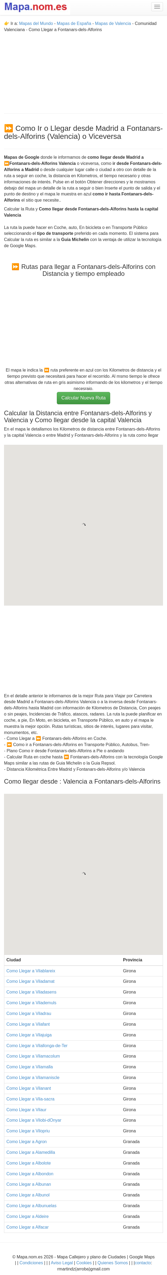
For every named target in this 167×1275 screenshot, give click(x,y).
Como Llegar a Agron (26, 1141)
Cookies (84, 1263)
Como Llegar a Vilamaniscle (32, 1077)
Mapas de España (74, 23)
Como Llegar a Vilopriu (28, 1131)
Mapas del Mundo (36, 23)
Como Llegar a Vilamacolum (33, 1056)
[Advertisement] (83, 70)
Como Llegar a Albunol (28, 1195)
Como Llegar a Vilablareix (30, 971)
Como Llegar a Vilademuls (31, 1002)
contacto (143, 1263)
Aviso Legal (62, 1263)
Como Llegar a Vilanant (28, 1088)
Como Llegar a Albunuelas (31, 1205)
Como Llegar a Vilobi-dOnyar (33, 1120)
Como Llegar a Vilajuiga (29, 1035)
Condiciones (31, 1263)
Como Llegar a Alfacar (27, 1227)
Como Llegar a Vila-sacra (30, 1099)
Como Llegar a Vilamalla (29, 1067)
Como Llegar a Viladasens (31, 992)
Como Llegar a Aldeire (27, 1216)
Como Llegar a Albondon (29, 1174)
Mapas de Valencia (113, 23)
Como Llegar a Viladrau (28, 1013)
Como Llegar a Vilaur (26, 1109)
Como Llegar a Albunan (28, 1184)
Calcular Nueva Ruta (83, 398)
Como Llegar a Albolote (28, 1163)
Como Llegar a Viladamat (30, 981)
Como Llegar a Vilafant (28, 1024)
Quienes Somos (112, 1263)
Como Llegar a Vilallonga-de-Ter (36, 1045)
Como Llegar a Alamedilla (30, 1152)
